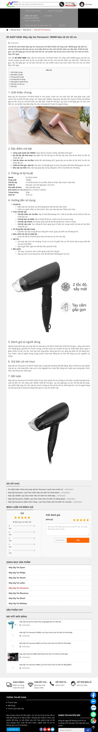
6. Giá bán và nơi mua (16, 74)
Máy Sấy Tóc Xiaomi (17, 568)
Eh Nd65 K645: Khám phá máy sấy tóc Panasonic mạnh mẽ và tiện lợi (35, 480)
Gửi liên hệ (13, 720)
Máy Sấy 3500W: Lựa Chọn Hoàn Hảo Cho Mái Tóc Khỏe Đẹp (31, 486)
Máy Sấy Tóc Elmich (17, 588)
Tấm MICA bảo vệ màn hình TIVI (46, 16)
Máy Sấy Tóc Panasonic (42, 20)
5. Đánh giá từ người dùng (18, 72)
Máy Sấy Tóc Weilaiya (18, 594)
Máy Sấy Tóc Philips (17, 563)
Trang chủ (7, 20)
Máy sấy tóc (27, 20)
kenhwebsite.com (72, 729)
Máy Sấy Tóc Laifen (17, 573)
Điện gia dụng (61, 11)
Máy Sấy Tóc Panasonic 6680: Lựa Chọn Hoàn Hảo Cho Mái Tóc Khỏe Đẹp (45, 633)
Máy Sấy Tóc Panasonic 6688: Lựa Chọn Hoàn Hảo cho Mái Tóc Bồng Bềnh (45, 655)
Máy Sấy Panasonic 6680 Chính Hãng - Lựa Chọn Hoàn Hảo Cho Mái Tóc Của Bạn (40, 492)
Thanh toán (12, 693)
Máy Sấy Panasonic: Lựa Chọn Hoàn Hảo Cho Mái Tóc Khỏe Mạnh (34, 483)
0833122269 (67, 4)
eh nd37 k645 (20, 48)
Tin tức (69, 16)
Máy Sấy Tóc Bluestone (19, 583)
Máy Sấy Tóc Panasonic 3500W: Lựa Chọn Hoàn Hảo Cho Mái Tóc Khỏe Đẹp (46, 623)
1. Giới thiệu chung (15, 62)
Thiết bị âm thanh (18, 11)
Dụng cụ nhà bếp (40, 11)
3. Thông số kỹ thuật (16, 67)
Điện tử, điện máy (17, 16)
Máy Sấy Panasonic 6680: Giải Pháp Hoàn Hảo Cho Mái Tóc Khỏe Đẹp (44, 644)
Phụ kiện (78, 11)
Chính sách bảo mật (16, 699)
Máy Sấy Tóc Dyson (17, 558)
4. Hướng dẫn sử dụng (17, 70)
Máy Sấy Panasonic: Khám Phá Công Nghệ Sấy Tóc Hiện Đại (40, 612)
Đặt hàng (11, 696)
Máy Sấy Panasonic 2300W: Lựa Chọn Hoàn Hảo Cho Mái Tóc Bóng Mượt (36, 489)
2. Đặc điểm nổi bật (16, 65)
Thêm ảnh (60, 530)
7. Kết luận (13, 77)
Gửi (78, 530)
